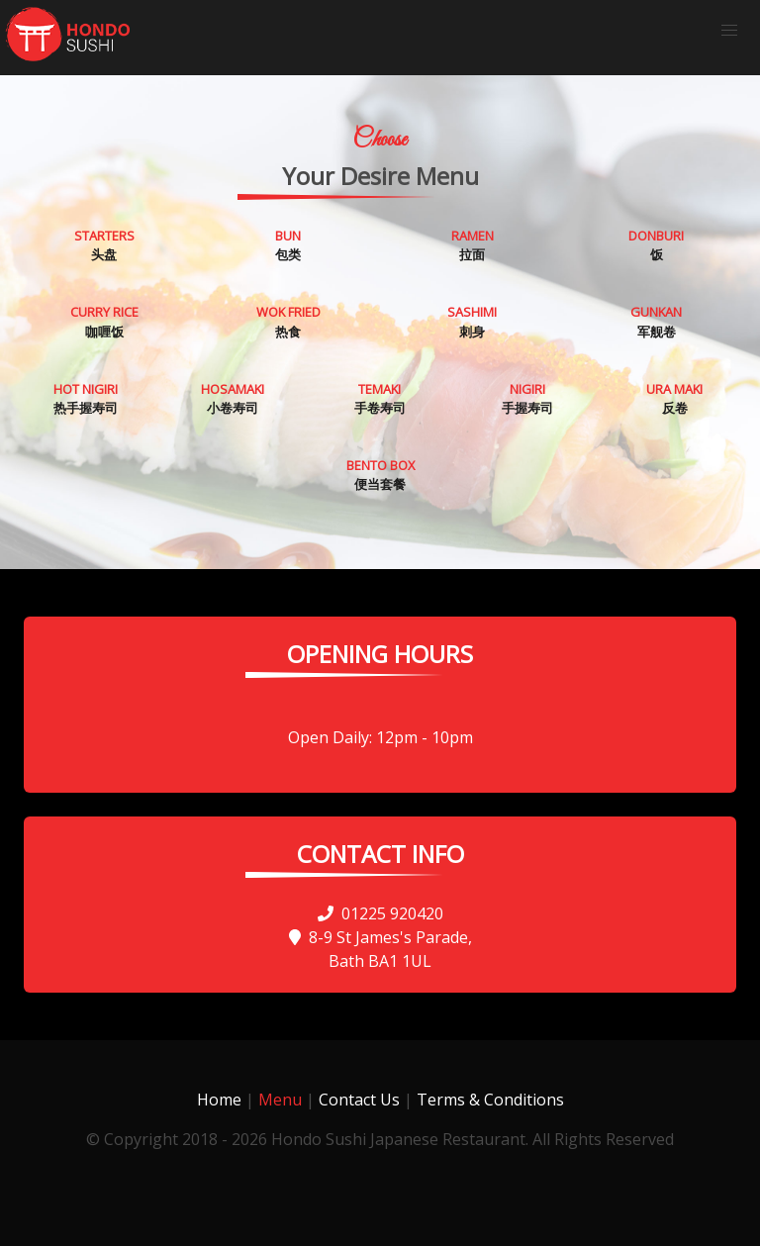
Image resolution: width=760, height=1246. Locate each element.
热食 (288, 321)
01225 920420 (380, 913)
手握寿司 (527, 398)
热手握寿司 (85, 398)
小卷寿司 (232, 398)
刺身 (472, 321)
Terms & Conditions (490, 1099)
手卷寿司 (380, 398)
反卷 (674, 398)
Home (219, 1099)
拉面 (472, 245)
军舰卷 (656, 321)
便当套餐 (380, 474)
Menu (280, 1099)
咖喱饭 (104, 321)
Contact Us (359, 1099)
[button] (729, 30)
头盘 (104, 245)
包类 (288, 245)
